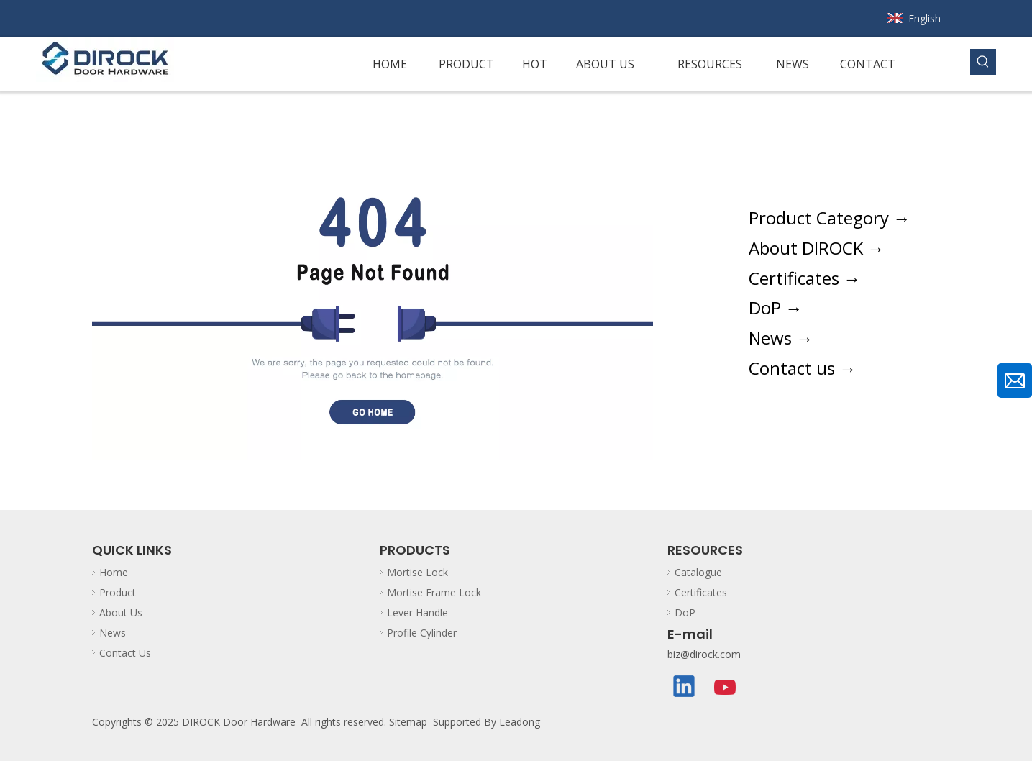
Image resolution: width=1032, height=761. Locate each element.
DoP (685, 612)
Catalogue (698, 572)
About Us (120, 612)
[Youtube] (725, 687)
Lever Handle (417, 612)
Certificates (701, 592)
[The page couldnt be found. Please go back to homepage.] (372, 301)
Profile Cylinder (422, 632)
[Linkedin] (684, 687)
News (112, 632)
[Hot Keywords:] (983, 62)
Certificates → (805, 278)
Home (113, 572)
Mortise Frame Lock (434, 592)
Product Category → (829, 217)
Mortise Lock (417, 572)
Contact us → (803, 368)
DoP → (776, 307)
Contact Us (125, 653)
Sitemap (408, 722)
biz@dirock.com (704, 654)
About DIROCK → (817, 248)
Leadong (519, 722)
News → (781, 338)
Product (117, 592)
